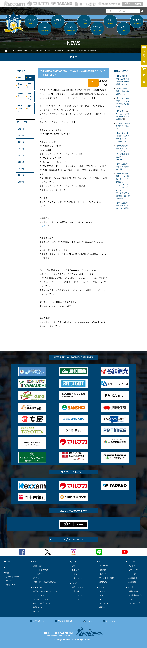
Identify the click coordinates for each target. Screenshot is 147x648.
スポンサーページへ (73, 539)
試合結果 (75, 591)
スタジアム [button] (71, 29)
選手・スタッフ (78, 587)
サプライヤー (134, 570)
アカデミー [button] (97, 29)
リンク (131, 599)
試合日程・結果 (12, 576)
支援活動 (132, 582)
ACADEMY (20, 108)
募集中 (29, 107)
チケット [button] (57, 22)
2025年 (21, 135)
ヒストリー (104, 574)
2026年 (21, 129)
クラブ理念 (104, 566)
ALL (19, 77)
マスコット (104, 603)
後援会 (102, 607)
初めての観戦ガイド (41, 603)
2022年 (21, 155)
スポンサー (133, 566)
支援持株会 (133, 578)
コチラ (43, 226)
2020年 (21, 169)
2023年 (21, 149)
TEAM (29, 85)
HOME (11, 51)
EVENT (20, 95)
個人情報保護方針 (135, 595)
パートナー (133, 574)
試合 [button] (44, 29)
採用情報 (103, 582)
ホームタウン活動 (106, 578)
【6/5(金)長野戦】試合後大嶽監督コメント (122, 91)
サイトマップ (134, 603)
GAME (20, 85)
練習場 (36, 611)
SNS (101, 599)
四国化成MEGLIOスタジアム (45, 591)
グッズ (102, 595)
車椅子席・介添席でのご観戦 (45, 582)
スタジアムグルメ (40, 599)
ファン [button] (123, 29)
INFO (26, 50)
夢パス (36, 578)
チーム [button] (84, 22)
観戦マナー (10, 584)
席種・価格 (38, 566)
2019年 (21, 175)
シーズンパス (38, 574)
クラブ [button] (110, 22)
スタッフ (75, 570)
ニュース (31, 22)
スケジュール (77, 578)
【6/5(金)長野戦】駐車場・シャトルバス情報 (122, 205)
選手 (74, 566)
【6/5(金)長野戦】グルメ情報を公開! (122, 166)
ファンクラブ (104, 591)
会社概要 (103, 570)
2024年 (21, 142)
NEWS (19, 50)
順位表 (9, 580)
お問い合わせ (134, 591)
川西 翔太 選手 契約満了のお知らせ (123, 126)
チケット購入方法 (40, 570)
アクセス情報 (38, 595)
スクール (75, 599)
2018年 (21, 182)
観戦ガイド (38, 607)
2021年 (21, 162)
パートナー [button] (136, 22)
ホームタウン (29, 96)
